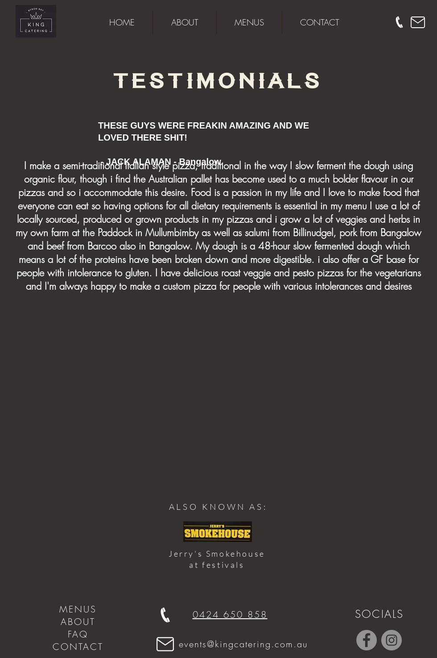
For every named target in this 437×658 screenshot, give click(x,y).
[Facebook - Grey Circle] (366, 640)
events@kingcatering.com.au (243, 644)
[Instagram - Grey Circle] (391, 640)
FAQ (78, 634)
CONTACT (78, 647)
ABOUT (78, 622)
